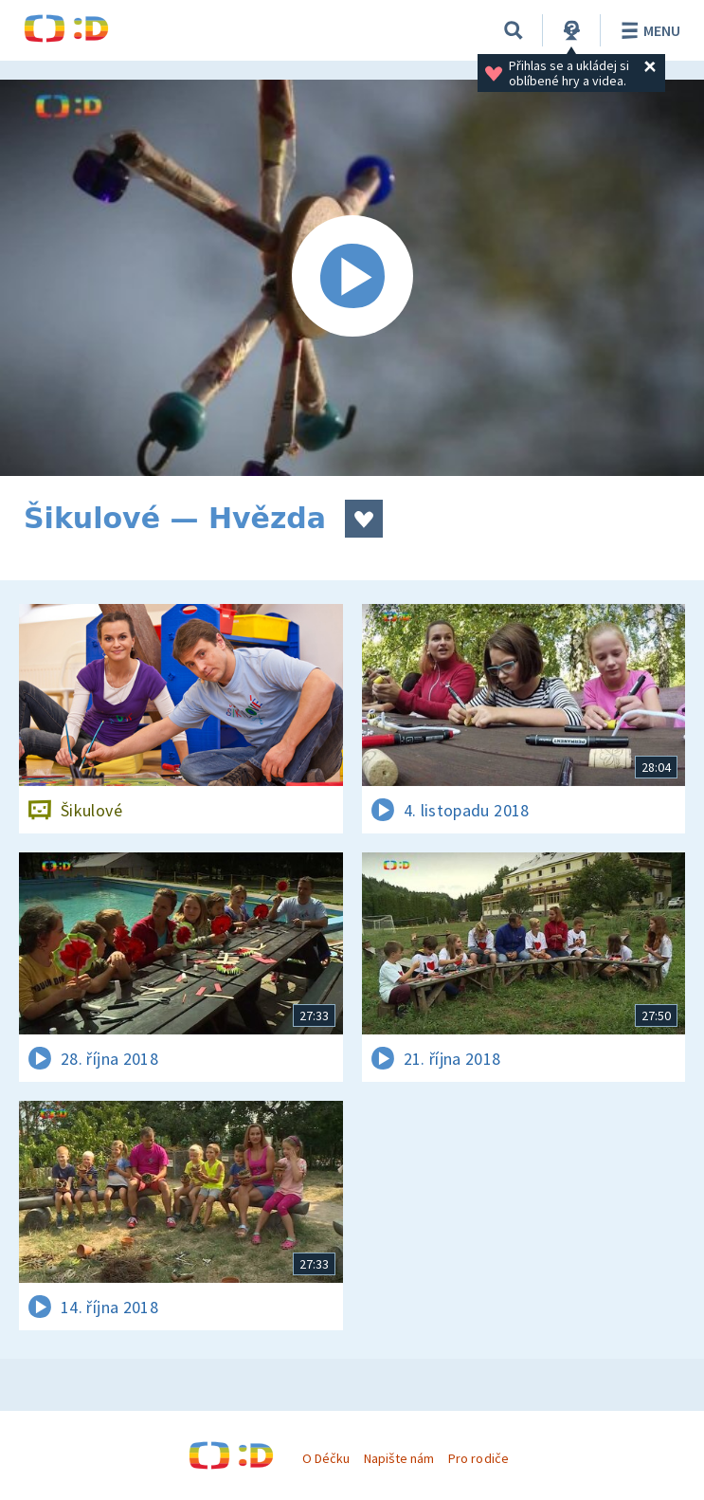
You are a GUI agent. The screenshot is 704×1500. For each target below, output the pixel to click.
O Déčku (326, 1458)
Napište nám (399, 1458)
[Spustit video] (352, 278)
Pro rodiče (478, 1458)
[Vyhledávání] (513, 30)
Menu (647, 30)
